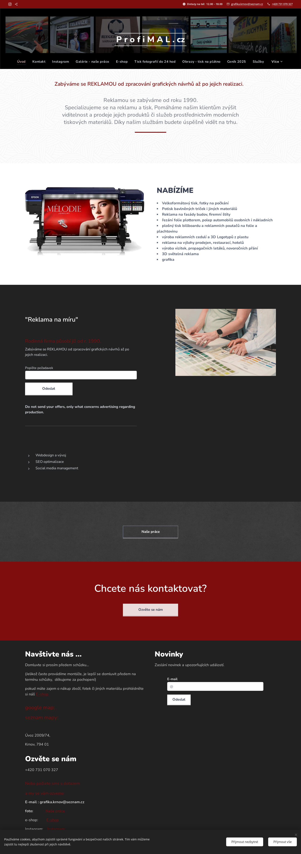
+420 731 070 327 (282, 4)
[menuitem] (20, 61)
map (48, 707)
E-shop (42, 694)
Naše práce (55, 810)
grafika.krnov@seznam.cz (247, 4)
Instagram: (56, 828)
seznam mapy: (41, 717)
